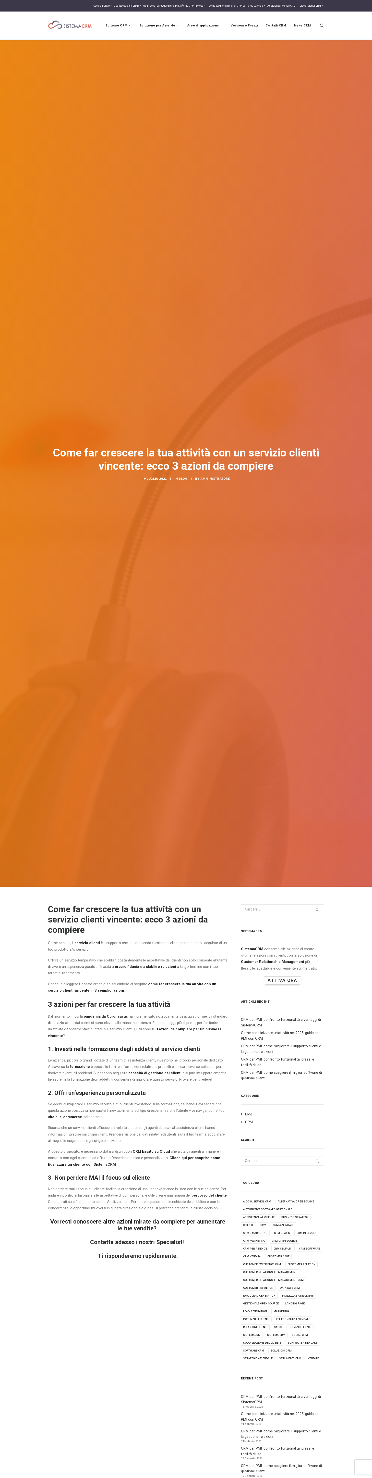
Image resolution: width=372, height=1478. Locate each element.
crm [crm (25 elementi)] (263, 1193)
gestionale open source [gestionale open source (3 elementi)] (261, 1272)
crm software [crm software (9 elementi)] (309, 1217)
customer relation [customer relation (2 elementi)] (301, 1232)
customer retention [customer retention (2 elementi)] (258, 1256)
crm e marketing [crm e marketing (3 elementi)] (255, 1201)
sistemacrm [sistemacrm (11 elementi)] (252, 1303)
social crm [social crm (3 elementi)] (300, 1303)
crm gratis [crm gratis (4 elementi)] (282, 1201)
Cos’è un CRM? (103, 5)
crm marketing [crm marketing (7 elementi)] (254, 1209)
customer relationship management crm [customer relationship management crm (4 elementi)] (273, 1248)
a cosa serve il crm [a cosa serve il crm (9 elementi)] (257, 1170)
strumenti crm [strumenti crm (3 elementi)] (290, 1326)
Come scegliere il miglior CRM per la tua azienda (237, 5)
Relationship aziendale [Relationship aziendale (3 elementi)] (293, 1287)
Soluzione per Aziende (159, 25)
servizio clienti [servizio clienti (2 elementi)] (300, 1295)
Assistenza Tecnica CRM (283, 5)
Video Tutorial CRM (312, 5)
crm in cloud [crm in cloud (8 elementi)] (306, 1201)
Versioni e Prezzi (244, 25)
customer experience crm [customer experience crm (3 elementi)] (262, 1232)
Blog (183, 463)
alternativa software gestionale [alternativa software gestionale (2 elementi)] (267, 1177)
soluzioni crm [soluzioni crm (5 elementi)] (281, 1319)
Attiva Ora (282, 948)
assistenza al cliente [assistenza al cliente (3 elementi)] (259, 1185)
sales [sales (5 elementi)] (278, 1295)
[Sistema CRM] (70, 25)
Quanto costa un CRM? (128, 5)
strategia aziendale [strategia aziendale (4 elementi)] (258, 1326)
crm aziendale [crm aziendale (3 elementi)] (283, 1193)
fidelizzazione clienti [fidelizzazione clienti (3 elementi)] (298, 1264)
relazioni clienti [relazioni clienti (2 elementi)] (255, 1295)
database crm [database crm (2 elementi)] (290, 1256)
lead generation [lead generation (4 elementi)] (255, 1279)
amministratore (215, 463)
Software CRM (118, 25)
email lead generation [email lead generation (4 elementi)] (259, 1264)
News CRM (302, 25)
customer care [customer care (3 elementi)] (278, 1224)
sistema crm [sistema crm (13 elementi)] (276, 1303)
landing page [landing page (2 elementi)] (295, 1272)
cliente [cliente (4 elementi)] (248, 1193)
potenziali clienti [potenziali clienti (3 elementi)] (256, 1287)
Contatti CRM (276, 25)
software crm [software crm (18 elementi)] (253, 1319)
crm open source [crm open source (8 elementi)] (284, 1209)
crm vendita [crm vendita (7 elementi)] (252, 1224)
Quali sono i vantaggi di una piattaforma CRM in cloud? (175, 5)
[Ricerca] (322, 25)
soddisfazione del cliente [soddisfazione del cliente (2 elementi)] (262, 1311)
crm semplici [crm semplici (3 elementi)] (283, 1217)
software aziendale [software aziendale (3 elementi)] (302, 1311)
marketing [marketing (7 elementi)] (281, 1279)
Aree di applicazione (205, 25)
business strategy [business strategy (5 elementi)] (295, 1185)
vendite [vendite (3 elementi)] (313, 1326)
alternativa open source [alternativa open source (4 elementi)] (296, 1170)
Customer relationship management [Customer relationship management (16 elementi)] (270, 1240)
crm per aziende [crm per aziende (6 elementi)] (255, 1217)
